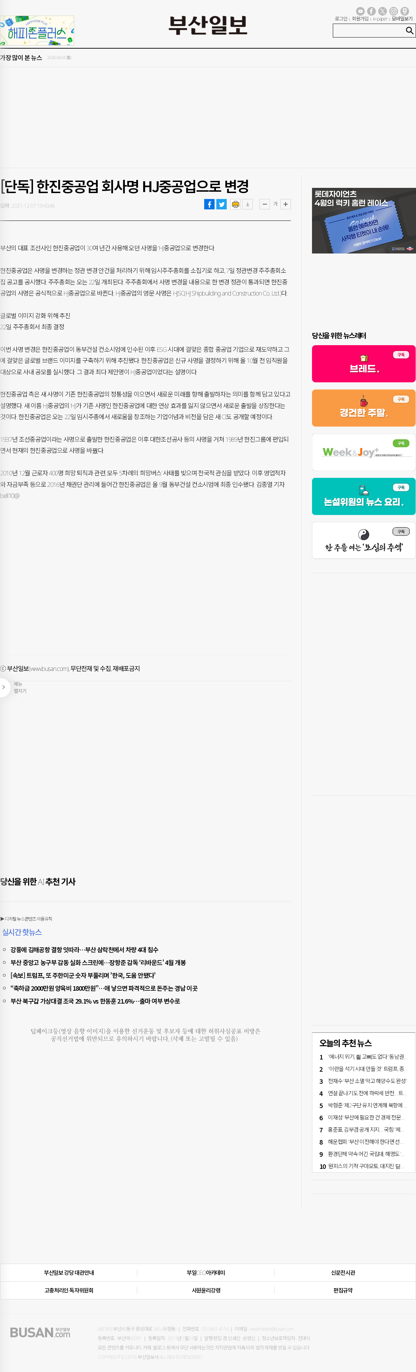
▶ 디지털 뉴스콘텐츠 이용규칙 (26, 919)
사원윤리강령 (206, 1290)
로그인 (341, 18)
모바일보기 (402, 18)
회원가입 (360, 18)
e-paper (380, 18)
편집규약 (343, 1290)
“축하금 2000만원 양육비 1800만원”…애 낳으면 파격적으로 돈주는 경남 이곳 (103, 987)
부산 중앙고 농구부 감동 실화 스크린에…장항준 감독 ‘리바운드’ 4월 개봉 (98, 962)
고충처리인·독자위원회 (68, 1290)
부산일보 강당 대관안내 (69, 1273)
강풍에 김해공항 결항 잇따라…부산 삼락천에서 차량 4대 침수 (84, 949)
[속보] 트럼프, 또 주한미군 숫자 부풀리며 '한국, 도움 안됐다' (83, 975)
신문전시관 (343, 1273)
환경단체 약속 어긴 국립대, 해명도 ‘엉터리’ (371, 1154)
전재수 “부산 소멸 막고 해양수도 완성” (367, 1081)
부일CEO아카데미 (206, 1273)
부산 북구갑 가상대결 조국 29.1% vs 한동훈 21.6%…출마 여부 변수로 (95, 1000)
